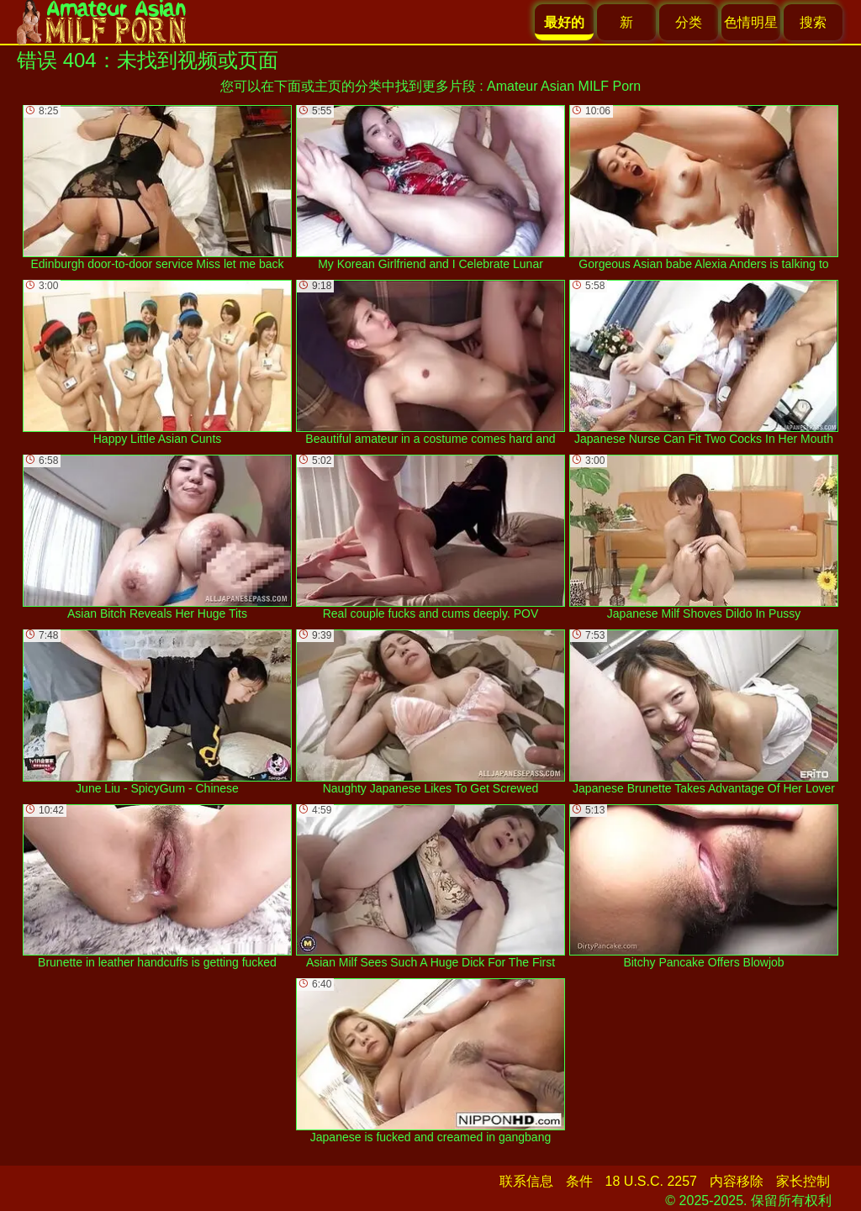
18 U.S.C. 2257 (651, 1181)
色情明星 (751, 22)
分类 (688, 22)
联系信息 (526, 1181)
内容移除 (736, 1181)
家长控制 (803, 1181)
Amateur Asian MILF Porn (564, 86)
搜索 (813, 22)
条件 (579, 1181)
